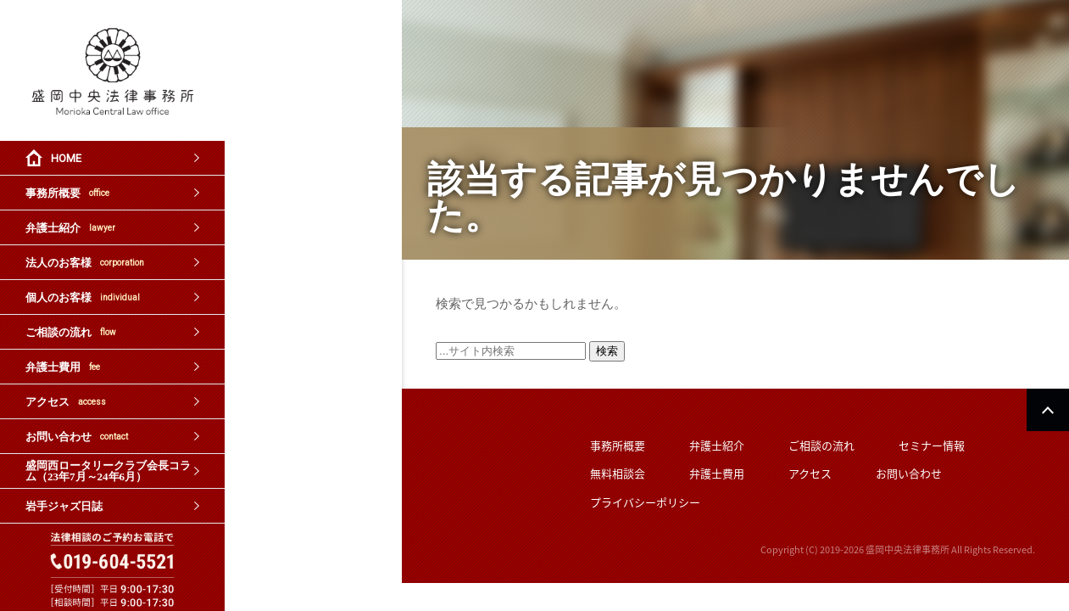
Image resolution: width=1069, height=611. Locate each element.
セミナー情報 (932, 445)
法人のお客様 (84, 262)
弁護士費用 (62, 367)
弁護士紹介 (70, 227)
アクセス (65, 401)
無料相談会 (617, 473)
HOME (66, 158)
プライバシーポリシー (645, 502)
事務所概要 (67, 193)
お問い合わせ (76, 436)
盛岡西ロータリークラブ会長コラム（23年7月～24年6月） (108, 471)
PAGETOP (1048, 410)
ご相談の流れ (70, 332)
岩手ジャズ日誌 (64, 506)
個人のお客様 (82, 297)
